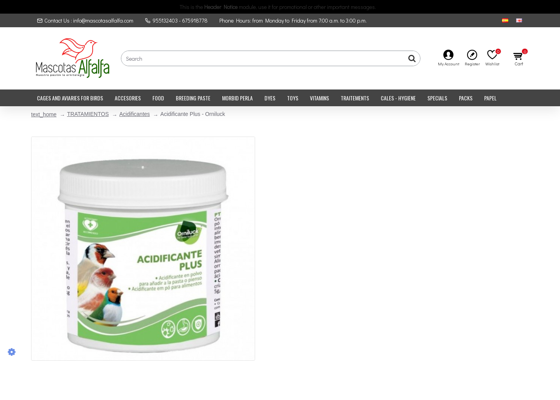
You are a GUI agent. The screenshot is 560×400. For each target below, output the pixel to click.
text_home (43, 114)
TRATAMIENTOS (87, 114)
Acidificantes (134, 114)
